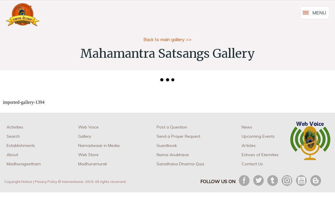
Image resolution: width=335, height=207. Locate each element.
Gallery (84, 136)
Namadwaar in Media (99, 145)
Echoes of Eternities (260, 154)
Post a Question (172, 127)
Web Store (88, 154)
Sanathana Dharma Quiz (180, 163)
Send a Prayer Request (178, 136)
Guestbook (167, 145)
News (247, 127)
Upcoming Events (258, 136)
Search (13, 136)
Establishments (21, 145)
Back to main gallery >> (167, 39)
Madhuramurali (92, 163)
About (12, 154)
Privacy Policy (46, 181)
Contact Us (252, 163)
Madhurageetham (24, 163)
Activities (15, 127)
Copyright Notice (18, 181)
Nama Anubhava (173, 154)
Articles (249, 145)
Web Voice (88, 127)
